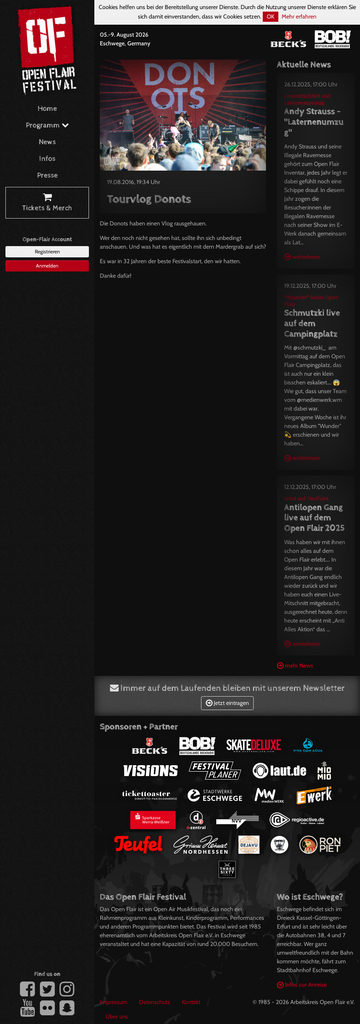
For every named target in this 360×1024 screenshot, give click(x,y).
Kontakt (191, 1002)
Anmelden (47, 265)
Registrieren (47, 251)
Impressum (113, 1002)
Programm (47, 125)
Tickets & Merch (47, 202)
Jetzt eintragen (227, 702)
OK (270, 16)
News (47, 142)
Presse (47, 175)
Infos (47, 159)
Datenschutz (154, 1002)
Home (47, 109)
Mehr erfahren (299, 16)
